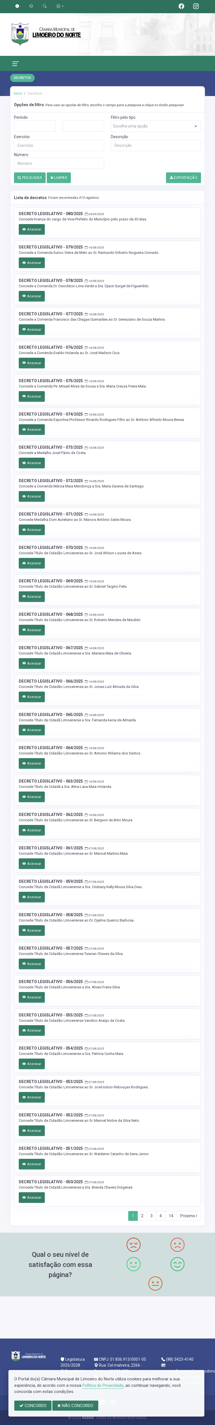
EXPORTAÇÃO (184, 177)
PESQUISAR (30, 177)
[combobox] (156, 126)
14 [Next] (171, 1216)
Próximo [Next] (188, 1216)
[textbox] (156, 126)
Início (18, 93)
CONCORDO (32, 1405)
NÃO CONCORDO (75, 1405)
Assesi (88, 1417)
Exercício (22, 136)
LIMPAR (58, 177)
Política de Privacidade (102, 1385)
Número (21, 154)
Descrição (119, 136)
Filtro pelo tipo (123, 117)
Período (21, 117)
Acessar (31, 229)
